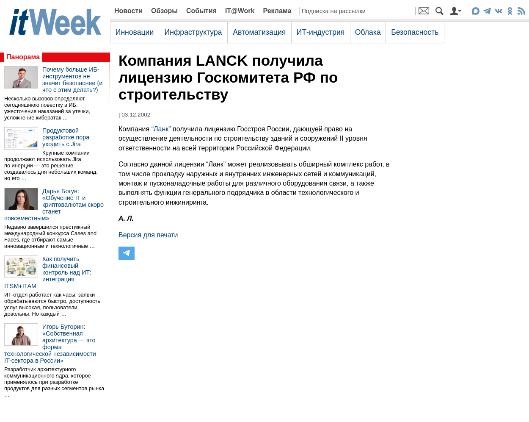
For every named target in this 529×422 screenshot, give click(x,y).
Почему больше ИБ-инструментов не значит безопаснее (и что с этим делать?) (72, 79)
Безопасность (414, 32)
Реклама (277, 10)
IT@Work (240, 10)
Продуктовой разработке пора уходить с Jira (65, 137)
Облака (368, 32)
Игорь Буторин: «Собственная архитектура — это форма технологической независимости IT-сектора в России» (50, 343)
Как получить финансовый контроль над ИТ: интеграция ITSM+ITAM (47, 272)
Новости (128, 10)
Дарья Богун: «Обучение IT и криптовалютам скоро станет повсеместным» (54, 205)
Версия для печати (148, 235)
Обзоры (164, 10)
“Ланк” (162, 129)
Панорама (23, 57)
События (201, 10)
